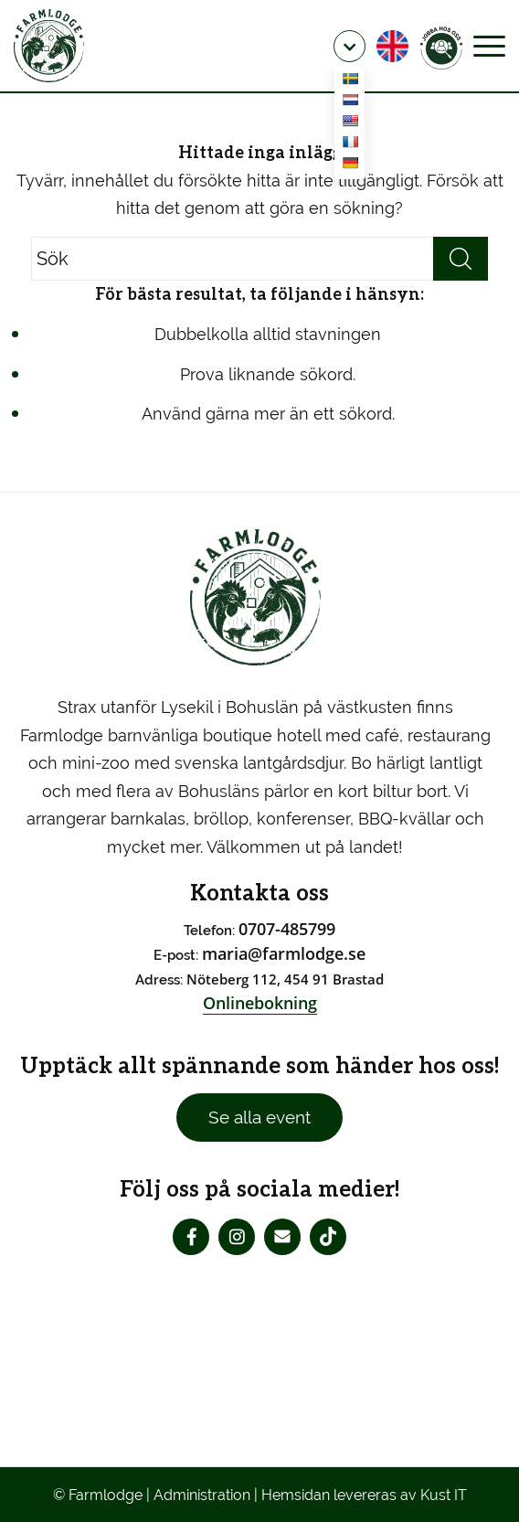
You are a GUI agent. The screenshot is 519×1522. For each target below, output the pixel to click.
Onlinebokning (260, 1003)
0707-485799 (286, 929)
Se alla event (259, 1117)
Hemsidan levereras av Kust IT (364, 1495)
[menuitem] (349, 46)
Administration (202, 1495)
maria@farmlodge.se (283, 953)
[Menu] (489, 45)
